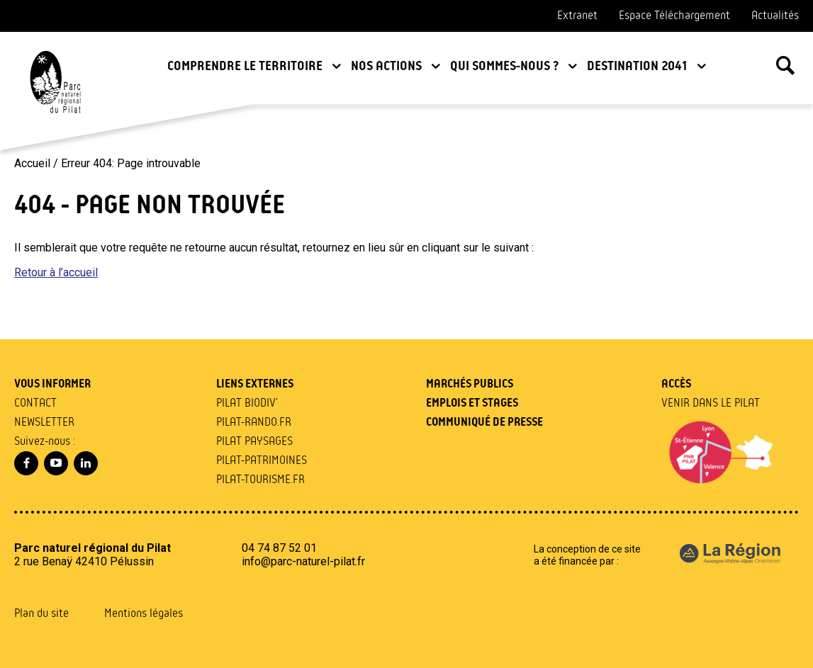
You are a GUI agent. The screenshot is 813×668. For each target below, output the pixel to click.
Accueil (32, 163)
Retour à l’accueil (56, 272)
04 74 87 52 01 (279, 548)
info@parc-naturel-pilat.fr (303, 561)
